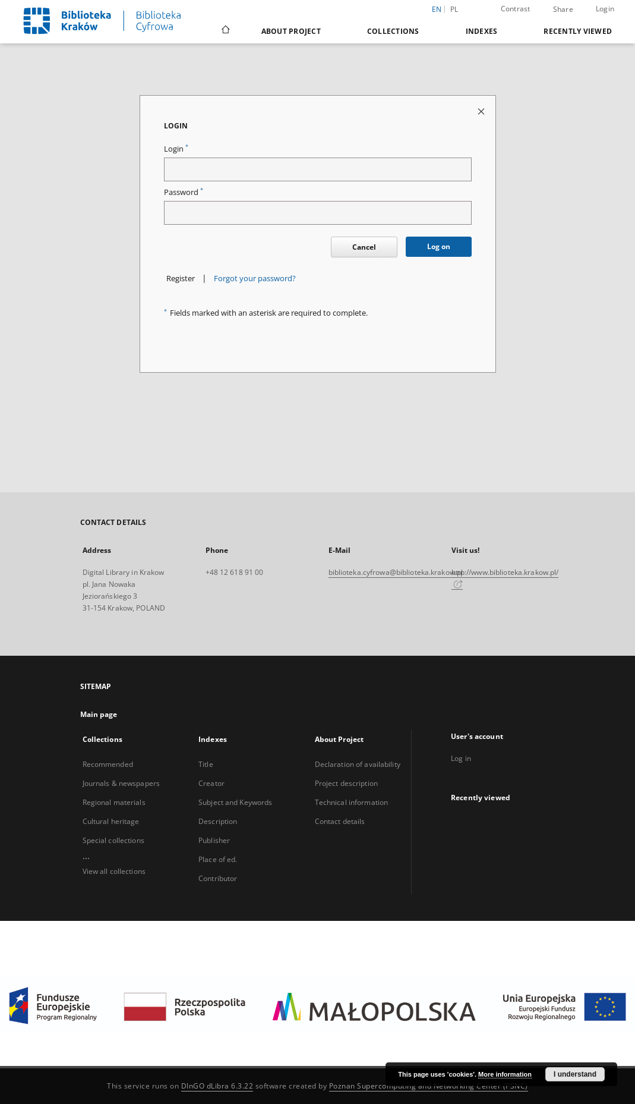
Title (205, 764)
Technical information (351, 802)
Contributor (217, 878)
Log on (438, 246)
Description (217, 821)
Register (180, 278)
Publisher (214, 840)
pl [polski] (454, 9)
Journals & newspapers (121, 783)
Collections (393, 31)
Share (563, 9)
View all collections (114, 871)
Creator (211, 783)
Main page (99, 714)
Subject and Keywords (235, 802)
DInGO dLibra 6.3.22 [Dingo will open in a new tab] (217, 1086)
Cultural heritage (111, 821)
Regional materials (114, 802)
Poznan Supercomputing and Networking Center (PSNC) (428, 1086)
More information (505, 1074)
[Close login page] (482, 110)
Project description (346, 783)
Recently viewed (578, 31)
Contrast (515, 9)
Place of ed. (217, 859)
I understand (575, 1074)
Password (183, 192)
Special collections (113, 840)
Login (605, 9)
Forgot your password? (255, 278)
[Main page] (224, 31)
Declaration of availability (357, 764)
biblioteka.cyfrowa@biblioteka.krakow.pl (395, 572)
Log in (461, 758)
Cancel (364, 247)
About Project (291, 31)
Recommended (108, 764)
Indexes (482, 31)
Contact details (340, 821)
